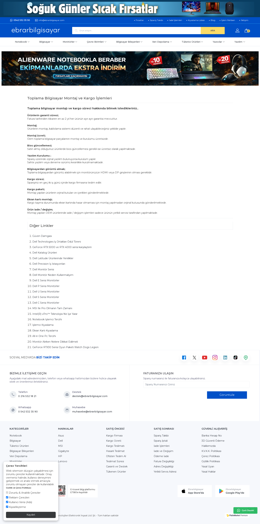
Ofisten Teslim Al (116, 456)
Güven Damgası (42, 236)
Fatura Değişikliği (164, 461)
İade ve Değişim (163, 451)
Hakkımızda (209, 445)
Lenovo (62, 461)
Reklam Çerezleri (17, 497)
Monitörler (70, 41)
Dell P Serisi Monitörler (45, 286)
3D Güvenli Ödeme (213, 440)
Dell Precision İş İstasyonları (48, 263)
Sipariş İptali (161, 440)
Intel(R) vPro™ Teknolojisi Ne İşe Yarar (54, 313)
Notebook (22, 41)
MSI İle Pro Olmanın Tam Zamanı (52, 308)
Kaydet (31, 514)
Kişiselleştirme (16, 507)
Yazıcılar (219, 41)
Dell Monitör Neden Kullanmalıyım (52, 275)
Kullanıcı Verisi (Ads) (19, 502)
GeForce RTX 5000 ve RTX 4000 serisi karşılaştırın (62, 247)
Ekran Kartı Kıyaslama (45, 330)
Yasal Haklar (209, 471)
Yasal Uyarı (208, 466)
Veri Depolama (162, 41)
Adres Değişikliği (163, 466)
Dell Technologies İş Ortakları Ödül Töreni (56, 241)
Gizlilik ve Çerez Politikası (18, 488)
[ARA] (213, 30)
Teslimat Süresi (115, 461)
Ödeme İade (161, 456)
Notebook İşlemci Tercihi (47, 319)
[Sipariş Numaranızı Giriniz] (196, 384)
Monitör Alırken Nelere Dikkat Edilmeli (55, 341)
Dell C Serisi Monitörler (45, 302)
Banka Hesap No (212, 435)
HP (60, 456)
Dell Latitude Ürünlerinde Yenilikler (52, 258)
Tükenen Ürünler (116, 471)
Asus (61, 435)
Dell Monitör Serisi (43, 269)
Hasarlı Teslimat (115, 451)
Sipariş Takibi (161, 435)
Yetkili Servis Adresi (165, 471)
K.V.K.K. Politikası (211, 451)
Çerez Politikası (211, 456)
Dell (60, 440)
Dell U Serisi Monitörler (45, 291)
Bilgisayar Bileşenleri (129, 41)
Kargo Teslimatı (115, 445)
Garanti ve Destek (117, 466)
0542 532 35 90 (22, 20)
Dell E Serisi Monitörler (45, 280)
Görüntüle (227, 394)
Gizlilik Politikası (211, 461)
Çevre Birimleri (97, 41)
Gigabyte (63, 451)
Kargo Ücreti (113, 440)
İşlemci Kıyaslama (42, 324)
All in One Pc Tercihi (44, 336)
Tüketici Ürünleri (192, 41)
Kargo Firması (114, 435)
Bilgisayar (46, 41)
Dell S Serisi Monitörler (45, 297)
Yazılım (239, 41)
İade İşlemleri (162, 445)
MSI (60, 445)
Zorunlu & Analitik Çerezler (23, 492)
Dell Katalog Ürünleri (44, 252)
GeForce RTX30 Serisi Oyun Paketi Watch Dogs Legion (65, 347)
